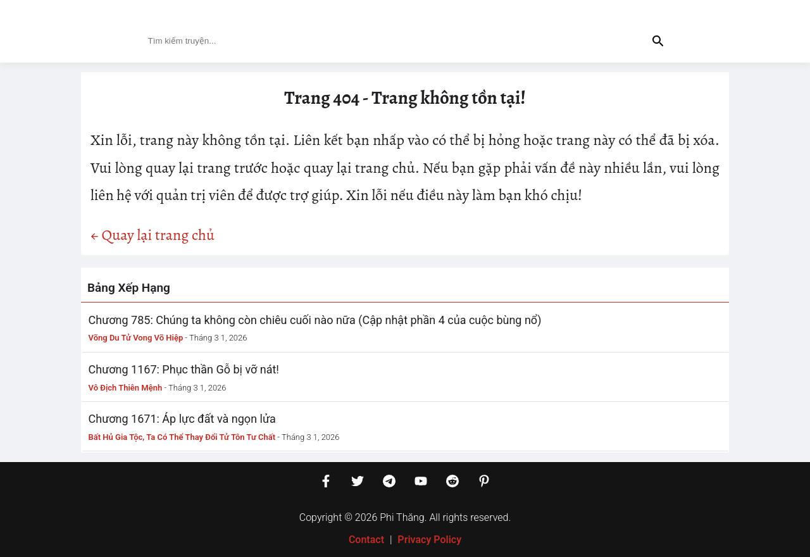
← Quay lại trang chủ (152, 235)
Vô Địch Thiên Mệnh (126, 387)
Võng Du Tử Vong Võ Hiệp (136, 337)
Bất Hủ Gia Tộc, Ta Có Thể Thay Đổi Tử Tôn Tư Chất (182, 437)
